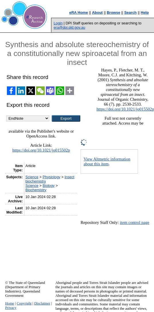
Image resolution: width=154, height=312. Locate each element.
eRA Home (78, 12)
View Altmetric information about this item (107, 161)
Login (58, 23)
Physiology (52, 177)
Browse (113, 12)
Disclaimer (42, 303)
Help (145, 12)
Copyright (24, 303)
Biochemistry (35, 190)
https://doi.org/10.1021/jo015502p (41, 150)
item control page (134, 222)
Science (31, 177)
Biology (49, 185)
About (97, 12)
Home (9, 303)
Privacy (10, 308)
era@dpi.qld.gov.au (69, 27)
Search (130, 12)
